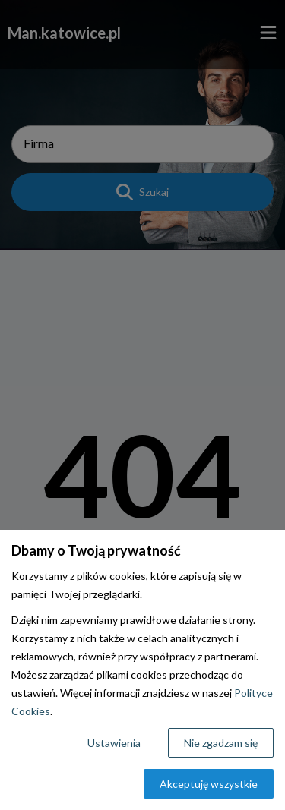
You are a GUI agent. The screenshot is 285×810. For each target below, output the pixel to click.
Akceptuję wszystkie (209, 783)
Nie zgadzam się (221, 742)
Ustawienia (114, 742)
